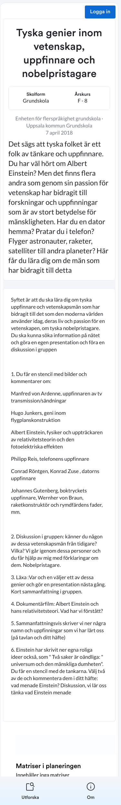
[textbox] (59, 505)
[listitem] (30, 791)
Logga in (100, 12)
